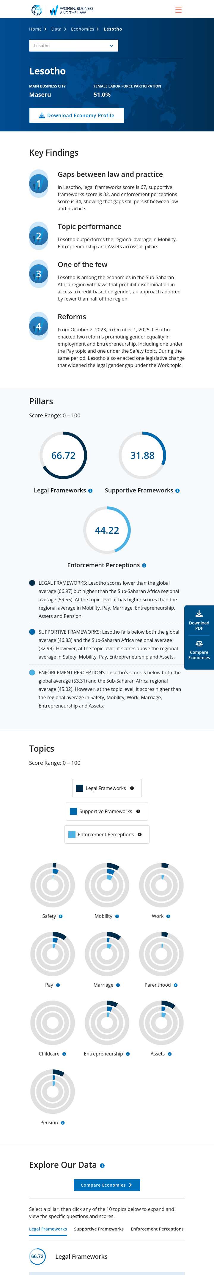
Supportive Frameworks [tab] (99, 1229)
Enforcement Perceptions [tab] (157, 1229)
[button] (73, 46)
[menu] (178, 9)
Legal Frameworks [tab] (48, 1229)
